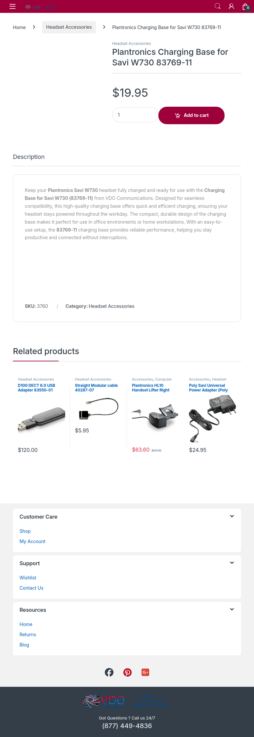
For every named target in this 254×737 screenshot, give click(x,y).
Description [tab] (29, 157)
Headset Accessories (69, 27)
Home (19, 27)
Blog (24, 644)
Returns (28, 634)
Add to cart (196, 115)
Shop (25, 531)
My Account (32, 541)
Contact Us (31, 588)
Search (217, 6)
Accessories (142, 379)
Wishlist (28, 577)
